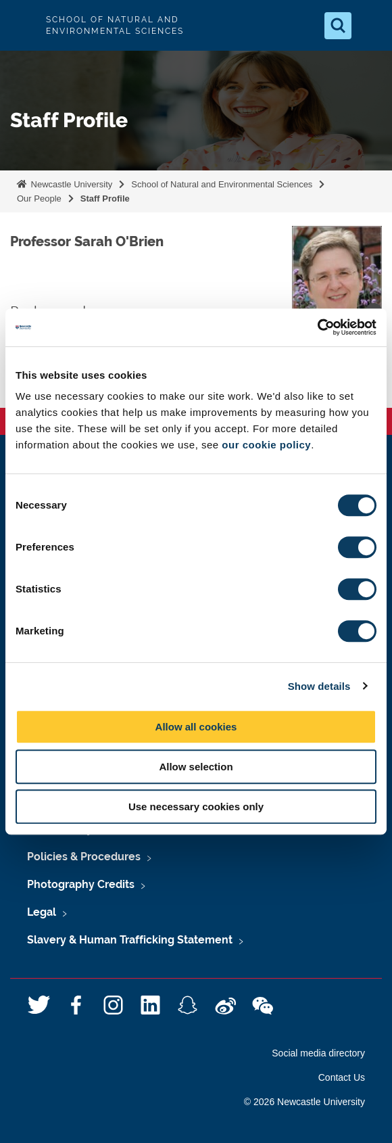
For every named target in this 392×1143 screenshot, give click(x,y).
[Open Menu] (370, 25)
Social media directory (318, 1053)
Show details (319, 686)
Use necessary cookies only (196, 806)
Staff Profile (105, 198)
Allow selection (195, 766)
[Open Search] (337, 25)
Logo (21, 25)
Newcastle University (70, 184)
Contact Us (341, 1077)
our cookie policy (266, 444)
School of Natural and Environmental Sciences (221, 184)
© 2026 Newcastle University (304, 1101)
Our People (39, 198)
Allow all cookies (196, 726)
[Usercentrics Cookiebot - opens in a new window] (317, 327)
